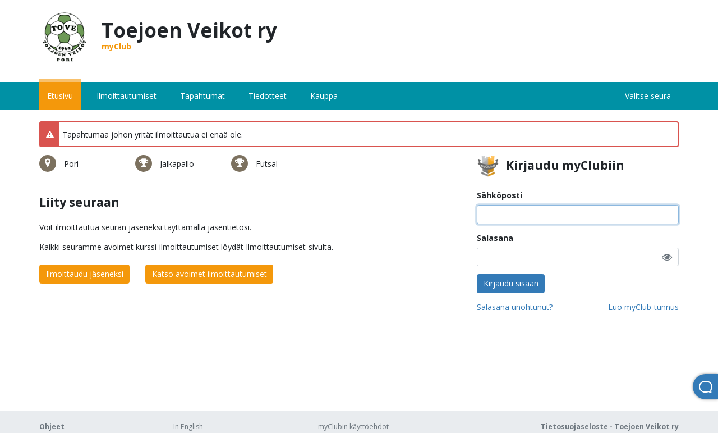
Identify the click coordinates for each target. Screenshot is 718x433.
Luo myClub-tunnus (643, 307)
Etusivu (60, 95)
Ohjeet (52, 426)
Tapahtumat (202, 95)
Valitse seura (648, 95)
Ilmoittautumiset (126, 95)
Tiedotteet (267, 95)
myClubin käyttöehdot (353, 426)
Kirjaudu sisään (511, 283)
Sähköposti (499, 195)
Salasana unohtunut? (515, 307)
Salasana (495, 238)
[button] (667, 257)
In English (188, 426)
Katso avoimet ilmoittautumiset (209, 273)
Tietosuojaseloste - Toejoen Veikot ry (610, 426)
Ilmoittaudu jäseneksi (84, 273)
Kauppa (324, 95)
